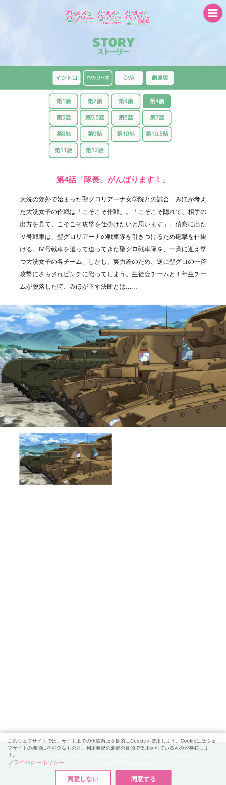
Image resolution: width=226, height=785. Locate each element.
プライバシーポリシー (36, 781)
